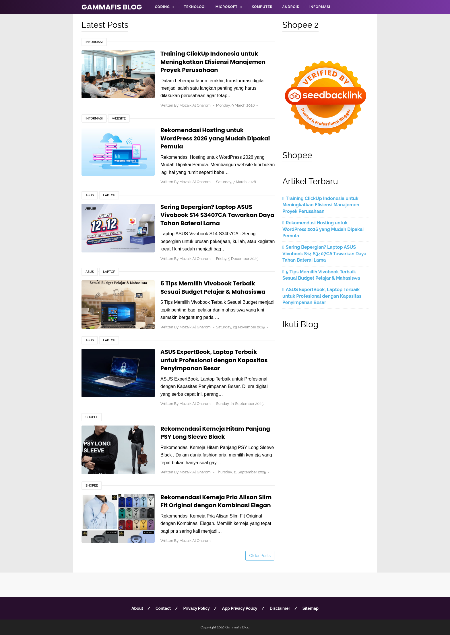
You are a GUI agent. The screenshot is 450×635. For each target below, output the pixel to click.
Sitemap (310, 608)
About (137, 608)
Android (290, 7)
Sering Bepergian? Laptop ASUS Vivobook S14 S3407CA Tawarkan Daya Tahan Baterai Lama (217, 215)
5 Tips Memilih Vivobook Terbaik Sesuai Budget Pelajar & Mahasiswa (212, 287)
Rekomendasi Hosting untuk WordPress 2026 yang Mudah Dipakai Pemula (215, 138)
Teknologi (195, 7)
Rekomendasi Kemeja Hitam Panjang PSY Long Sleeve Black (215, 433)
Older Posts (260, 555)
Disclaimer (280, 608)
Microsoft (227, 7)
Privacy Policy (196, 608)
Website (119, 118)
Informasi (319, 7)
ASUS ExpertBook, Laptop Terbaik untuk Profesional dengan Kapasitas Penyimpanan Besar (214, 360)
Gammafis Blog (112, 7)
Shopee (92, 417)
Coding (162, 7)
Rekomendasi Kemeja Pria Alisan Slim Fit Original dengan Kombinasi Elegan (216, 501)
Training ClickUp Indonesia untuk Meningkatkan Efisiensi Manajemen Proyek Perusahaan (213, 62)
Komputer (262, 7)
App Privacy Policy (239, 608)
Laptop (109, 195)
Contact (163, 608)
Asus (90, 195)
